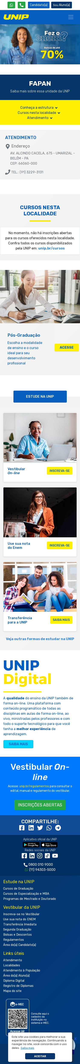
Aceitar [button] (40, 1056)
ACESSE (67, 347)
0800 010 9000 (40, 865)
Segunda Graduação (17, 929)
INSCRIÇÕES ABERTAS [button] (40, 804)
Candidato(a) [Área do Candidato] (39, 5)
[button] (27, 1048)
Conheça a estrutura (39, 108)
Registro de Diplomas (18, 986)
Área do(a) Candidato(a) (19, 945)
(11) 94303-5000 (42, 870)
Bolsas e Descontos (17, 934)
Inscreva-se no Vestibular (21, 914)
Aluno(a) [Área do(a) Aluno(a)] (61, 5)
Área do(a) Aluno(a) (16, 975)
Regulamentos (13, 940)
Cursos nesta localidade (39, 113)
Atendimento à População (21, 970)
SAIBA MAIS (18, 744)
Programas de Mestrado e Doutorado (29, 899)
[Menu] (71, 17)
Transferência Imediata (19, 924)
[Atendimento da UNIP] (21, 5)
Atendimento (40, 118)
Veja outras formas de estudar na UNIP (40, 639)
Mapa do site (12, 991)
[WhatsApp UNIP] (11, 5)
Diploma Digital (13, 981)
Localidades (11, 965)
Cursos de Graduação (18, 888)
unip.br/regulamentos (34, 786)
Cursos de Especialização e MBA (26, 894)
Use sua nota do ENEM (19, 919)
